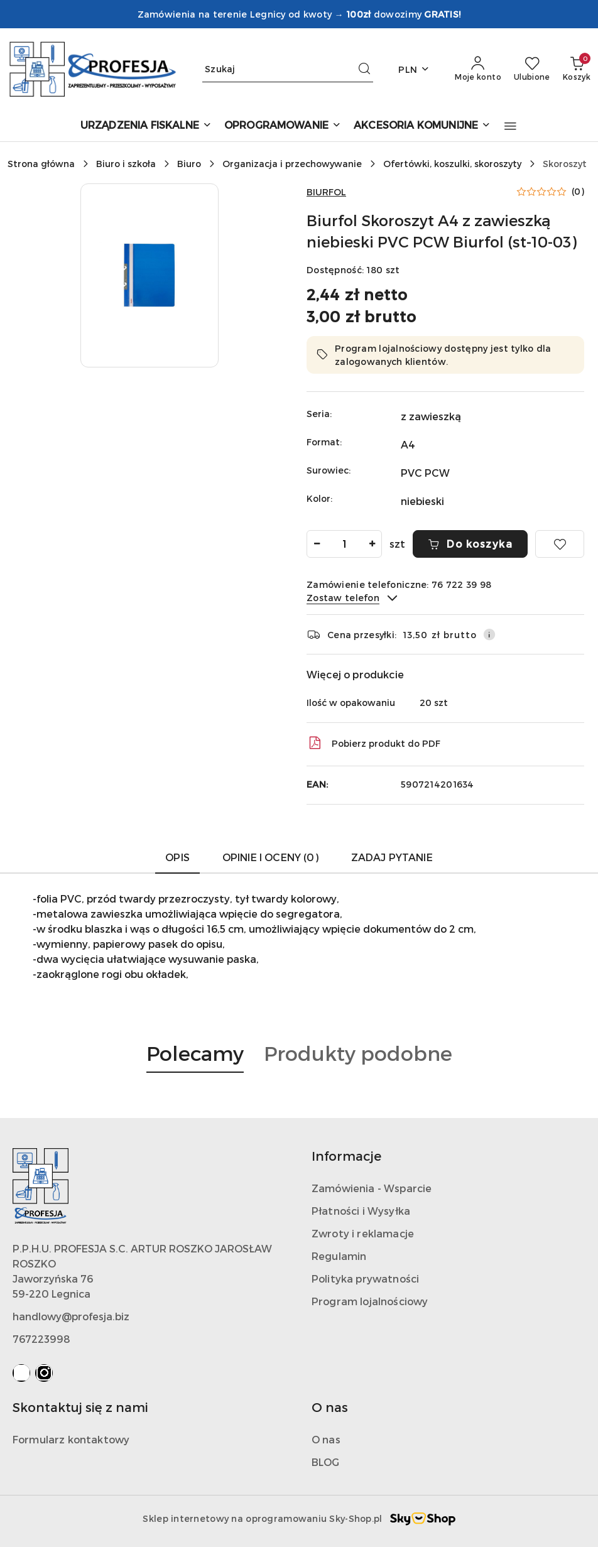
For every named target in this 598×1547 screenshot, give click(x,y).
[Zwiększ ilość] (371, 544)
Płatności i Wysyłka (361, 1211)
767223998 (41, 1339)
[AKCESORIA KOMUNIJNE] (422, 126)
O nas (326, 1439)
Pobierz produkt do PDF (373, 743)
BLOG (326, 1462)
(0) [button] (578, 191)
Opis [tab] (177, 857)
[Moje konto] (478, 69)
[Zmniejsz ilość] (316, 544)
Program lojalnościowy (370, 1301)
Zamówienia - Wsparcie (372, 1188)
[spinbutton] (344, 544)
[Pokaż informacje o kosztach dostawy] (489, 634)
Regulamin (339, 1256)
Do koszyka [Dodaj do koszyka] (470, 544)
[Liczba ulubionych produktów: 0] (532, 69)
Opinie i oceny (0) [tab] (270, 857)
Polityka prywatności (365, 1278)
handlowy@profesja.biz (71, 1316)
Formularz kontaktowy (71, 1439)
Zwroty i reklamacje (363, 1233)
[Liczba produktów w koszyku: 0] (576, 69)
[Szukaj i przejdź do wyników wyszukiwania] (364, 69)
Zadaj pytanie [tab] (392, 857)
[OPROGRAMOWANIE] (282, 126)
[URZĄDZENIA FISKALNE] (146, 126)
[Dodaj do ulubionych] (559, 544)
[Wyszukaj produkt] (287, 69)
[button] (510, 126)
